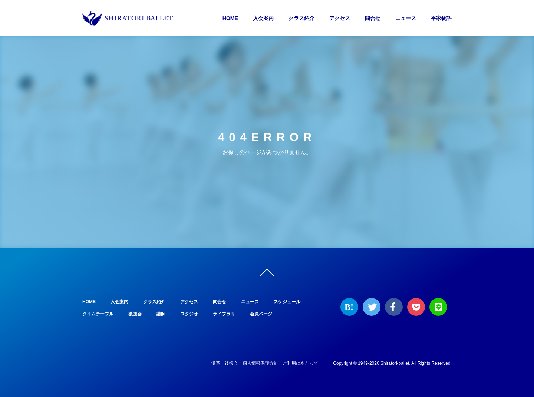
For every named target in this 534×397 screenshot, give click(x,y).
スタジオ (189, 314)
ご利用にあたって (300, 363)
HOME (230, 18)
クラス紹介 (301, 18)
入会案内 (263, 18)
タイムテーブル (97, 314)
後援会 (135, 314)
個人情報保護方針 (260, 363)
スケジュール (287, 301)
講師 (160, 314)
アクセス (339, 18)
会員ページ (261, 314)
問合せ (372, 18)
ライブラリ (224, 314)
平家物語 (441, 18)
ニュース (405, 18)
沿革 (215, 363)
